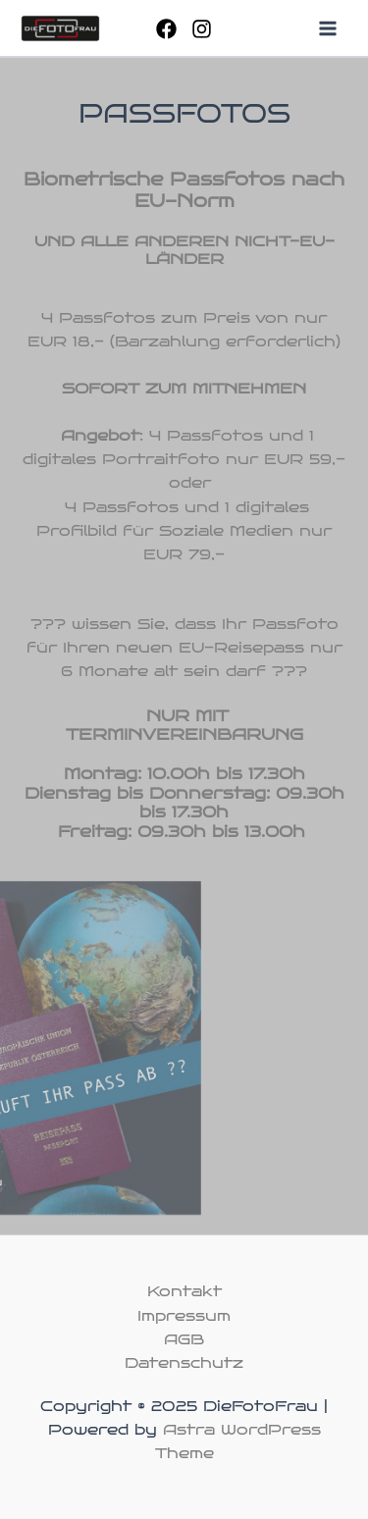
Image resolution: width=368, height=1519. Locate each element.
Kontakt (184, 1291)
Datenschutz (184, 1363)
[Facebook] (166, 29)
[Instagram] (201, 29)
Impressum (184, 1316)
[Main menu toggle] (327, 28)
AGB (184, 1339)
